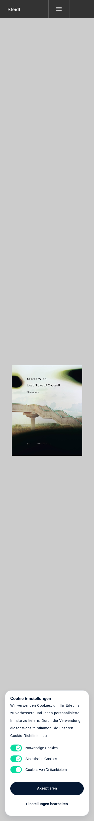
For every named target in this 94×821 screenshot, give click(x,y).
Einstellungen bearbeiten (47, 804)
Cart (47, 407)
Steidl (14, 9)
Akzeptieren (47, 788)
